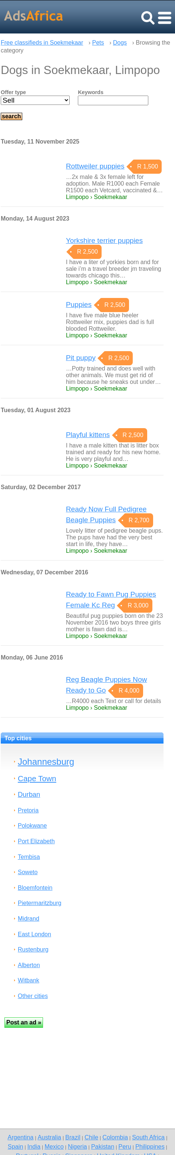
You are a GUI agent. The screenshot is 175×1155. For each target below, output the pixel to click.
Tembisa (29, 857)
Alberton (29, 965)
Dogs (120, 42)
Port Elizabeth (36, 841)
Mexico (54, 1146)
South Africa (148, 1137)
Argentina (21, 1137)
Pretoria (28, 810)
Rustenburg (33, 949)
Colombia (115, 1137)
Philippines (150, 1146)
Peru (124, 1146)
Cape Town (37, 778)
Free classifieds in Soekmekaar (42, 42)
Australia (49, 1137)
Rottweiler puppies (95, 166)
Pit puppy (81, 358)
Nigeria (77, 1146)
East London (34, 934)
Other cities (33, 996)
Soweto (27, 872)
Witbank (28, 980)
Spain (15, 1146)
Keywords (90, 92)
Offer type (13, 92)
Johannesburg (46, 762)
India (33, 1146)
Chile (91, 1137)
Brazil (72, 1137)
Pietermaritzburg (39, 903)
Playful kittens (88, 435)
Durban (29, 794)
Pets (98, 42)
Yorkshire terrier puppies (104, 240)
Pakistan (103, 1146)
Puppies (79, 304)
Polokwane (32, 825)
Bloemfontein (35, 888)
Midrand (28, 918)
